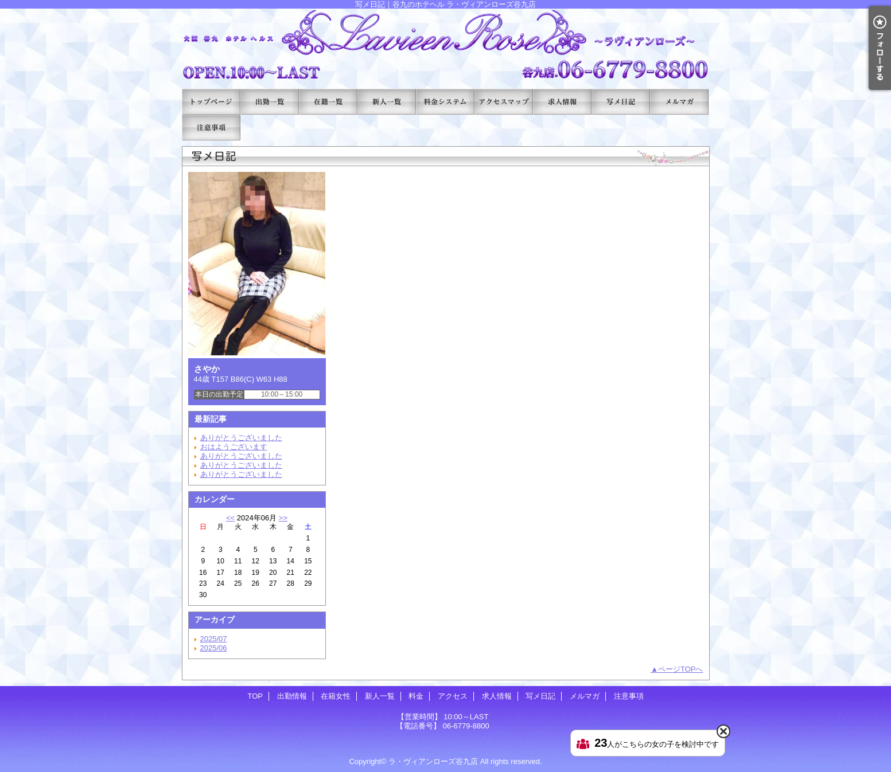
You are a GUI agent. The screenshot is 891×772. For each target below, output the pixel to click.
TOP (211, 102)
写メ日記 (621, 102)
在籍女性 (328, 102)
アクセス (503, 102)
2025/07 (213, 638)
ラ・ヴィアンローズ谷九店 (433, 761)
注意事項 (211, 127)
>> (283, 518)
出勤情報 (269, 102)
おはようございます (233, 446)
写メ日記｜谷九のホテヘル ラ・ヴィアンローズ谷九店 (446, 44)
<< (230, 518)
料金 (445, 102)
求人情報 (562, 102)
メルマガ (679, 102)
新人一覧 (386, 102)
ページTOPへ (680, 669)
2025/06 (213, 648)
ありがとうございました (241, 437)
